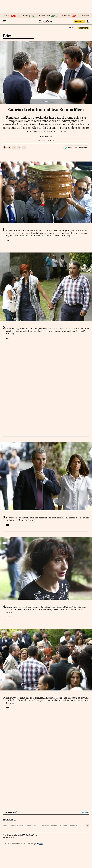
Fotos (7, 36)
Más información (9, 838)
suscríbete (79, 21)
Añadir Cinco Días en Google (77, 147)
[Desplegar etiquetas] (87, 825)
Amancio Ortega (32, 826)
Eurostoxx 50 (65, 16)
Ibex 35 (6, 16)
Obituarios (45, 826)
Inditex (54, 826)
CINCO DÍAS (46, 137)
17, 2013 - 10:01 (46, 140)
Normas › (85, 812)
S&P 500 (24, 16)
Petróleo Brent (44, 16)
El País (72, 27)
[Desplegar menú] (4, 21)
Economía (73, 826)
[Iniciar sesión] (87, 21)
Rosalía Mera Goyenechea (13, 826)
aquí (41, 844)
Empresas (63, 826)
